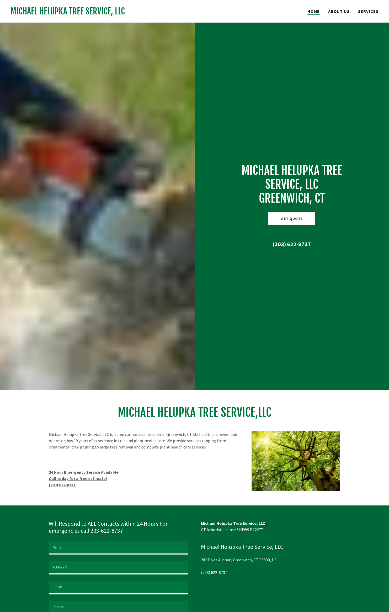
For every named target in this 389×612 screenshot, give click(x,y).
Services (368, 11)
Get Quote (292, 218)
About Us (339, 11)
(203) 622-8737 (292, 244)
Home (313, 11)
